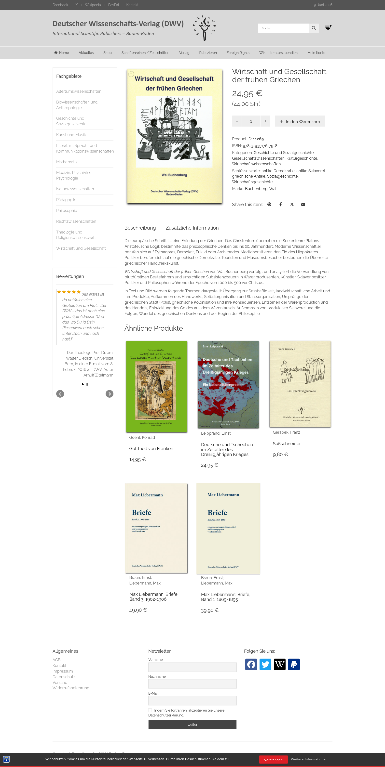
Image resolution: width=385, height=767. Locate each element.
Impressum (63, 671)
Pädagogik (65, 199)
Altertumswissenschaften (78, 91)
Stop (87, 384)
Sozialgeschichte (282, 176)
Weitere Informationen (309, 759)
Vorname (155, 660)
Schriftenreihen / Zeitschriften (145, 53)
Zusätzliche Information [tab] (192, 228)
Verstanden (273, 760)
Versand (60, 682)
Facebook (60, 5)
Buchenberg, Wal (260, 188)
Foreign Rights (238, 53)
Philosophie (66, 210)
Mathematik (66, 162)
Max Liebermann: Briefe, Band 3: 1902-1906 (154, 597)
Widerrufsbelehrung (71, 688)
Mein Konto (316, 53)
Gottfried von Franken (151, 448)
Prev (60, 394)
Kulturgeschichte (302, 158)
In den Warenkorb (303, 121)
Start (83, 384)
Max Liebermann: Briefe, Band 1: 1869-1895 (225, 597)
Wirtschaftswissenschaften (256, 164)
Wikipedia (93, 5)
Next (109, 394)
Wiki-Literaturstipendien (278, 53)
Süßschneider (287, 443)
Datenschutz (64, 677)
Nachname (157, 676)
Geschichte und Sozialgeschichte (284, 152)
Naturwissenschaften (75, 189)
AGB (57, 660)
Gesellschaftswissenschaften (258, 158)
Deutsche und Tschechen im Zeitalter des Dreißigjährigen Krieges (227, 449)
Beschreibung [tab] (140, 228)
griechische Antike (248, 176)
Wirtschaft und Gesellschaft (81, 248)
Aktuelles (86, 53)
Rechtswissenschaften (76, 221)
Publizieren (208, 53)
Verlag (184, 53)
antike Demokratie (277, 171)
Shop (107, 53)
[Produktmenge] (251, 121)
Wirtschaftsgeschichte (252, 182)
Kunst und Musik (71, 134)
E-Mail (153, 693)
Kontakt (132, 5)
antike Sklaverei (310, 171)
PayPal (113, 5)
